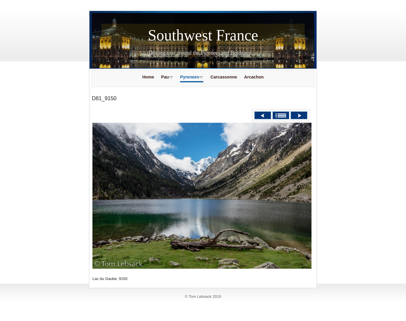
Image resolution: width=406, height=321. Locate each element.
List (281, 115)
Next (299, 115)
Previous (263, 115)
